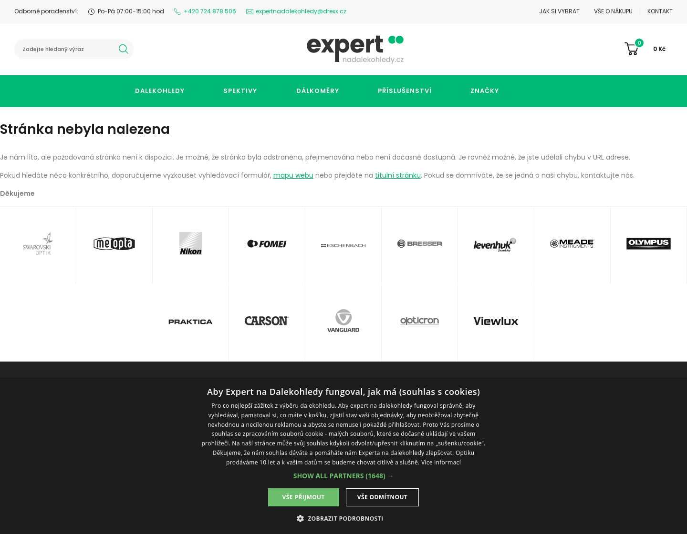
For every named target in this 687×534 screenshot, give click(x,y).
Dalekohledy (160, 90)
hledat (123, 49)
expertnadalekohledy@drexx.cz (301, 11)
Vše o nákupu (613, 11)
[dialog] (343, 456)
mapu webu (293, 175)
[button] (343, 475)
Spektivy (240, 90)
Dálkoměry (317, 90)
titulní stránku (398, 175)
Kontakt (660, 11)
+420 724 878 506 (210, 11)
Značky (484, 90)
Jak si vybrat (559, 11)
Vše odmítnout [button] (382, 497)
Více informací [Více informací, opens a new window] (441, 462)
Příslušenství (405, 90)
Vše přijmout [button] (303, 497)
